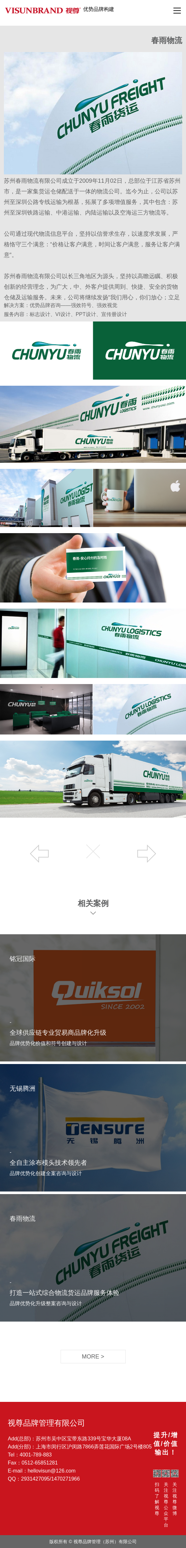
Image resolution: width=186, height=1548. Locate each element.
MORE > (93, 1356)
